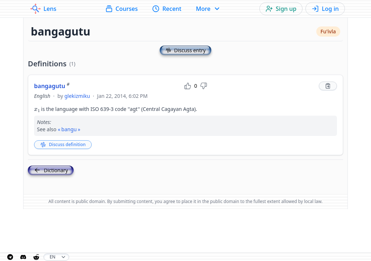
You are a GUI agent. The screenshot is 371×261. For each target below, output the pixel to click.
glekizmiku (77, 95)
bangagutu (52, 86)
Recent (167, 9)
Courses (121, 9)
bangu (68, 129)
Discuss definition (63, 144)
